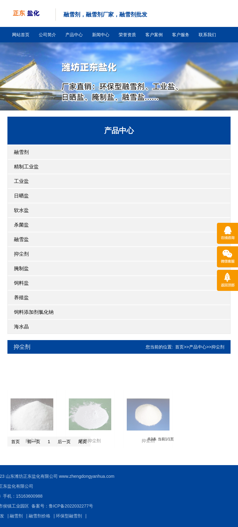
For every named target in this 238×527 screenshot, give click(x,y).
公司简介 (47, 34)
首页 (179, 346)
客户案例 (154, 34)
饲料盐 (21, 283)
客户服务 (180, 34)
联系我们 (207, 34)
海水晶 (21, 326)
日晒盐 (21, 195)
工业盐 (21, 181)
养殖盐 (21, 297)
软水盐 (21, 210)
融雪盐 (21, 239)
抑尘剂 (21, 254)
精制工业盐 (26, 166)
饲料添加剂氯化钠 (34, 312)
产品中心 (74, 34)
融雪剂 (21, 152)
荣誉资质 (127, 34)
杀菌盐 (21, 224)
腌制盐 (21, 268)
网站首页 (20, 34)
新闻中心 (100, 34)
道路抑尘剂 (90, 464)
